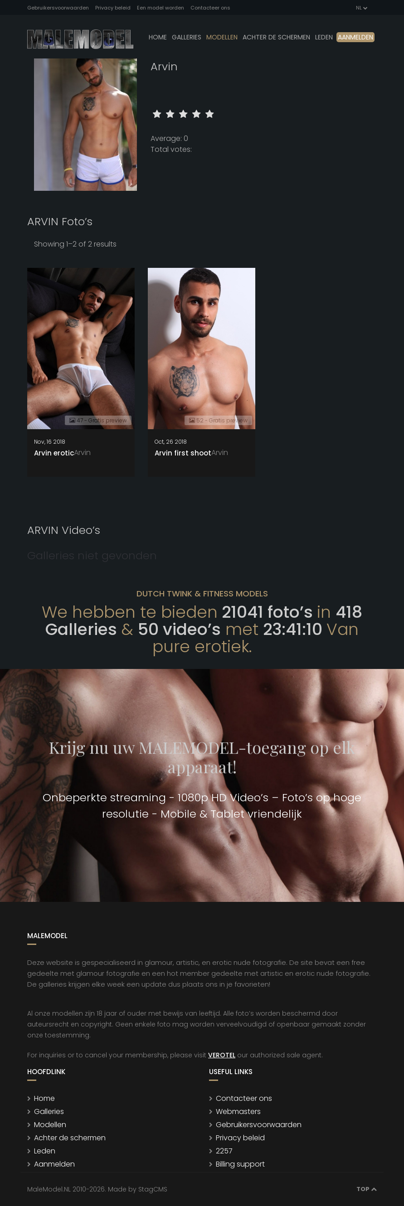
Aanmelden (355, 37)
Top (366, 1189)
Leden (44, 1151)
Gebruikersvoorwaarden (58, 7)
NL (361, 7)
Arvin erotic (54, 453)
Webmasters (238, 1111)
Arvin (82, 452)
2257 (224, 1151)
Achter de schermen (276, 37)
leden (324, 37)
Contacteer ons (210, 7)
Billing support (240, 1164)
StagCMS (152, 1189)
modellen (222, 37)
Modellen (50, 1124)
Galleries (186, 37)
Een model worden (160, 7)
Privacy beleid (113, 7)
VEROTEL (221, 1055)
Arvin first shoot (183, 453)
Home (158, 37)
